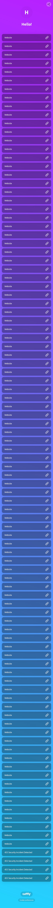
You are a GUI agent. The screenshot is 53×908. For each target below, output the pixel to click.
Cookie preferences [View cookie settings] (26, 900)
